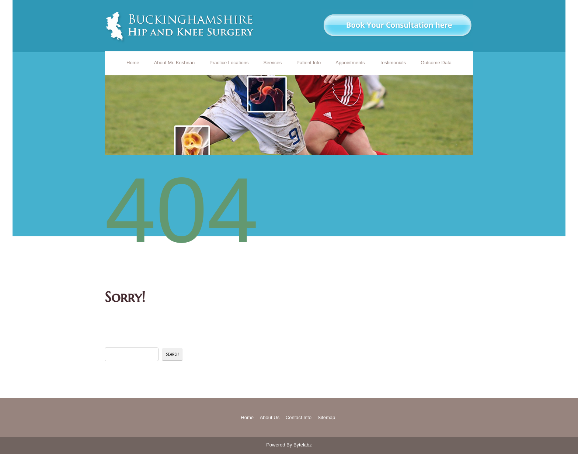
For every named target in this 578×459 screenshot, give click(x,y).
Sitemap (326, 417)
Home (132, 62)
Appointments (350, 62)
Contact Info (298, 417)
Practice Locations (228, 62)
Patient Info (308, 62)
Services (272, 62)
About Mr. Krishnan (174, 62)
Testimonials (393, 62)
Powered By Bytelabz (289, 445)
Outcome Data (436, 62)
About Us (269, 417)
